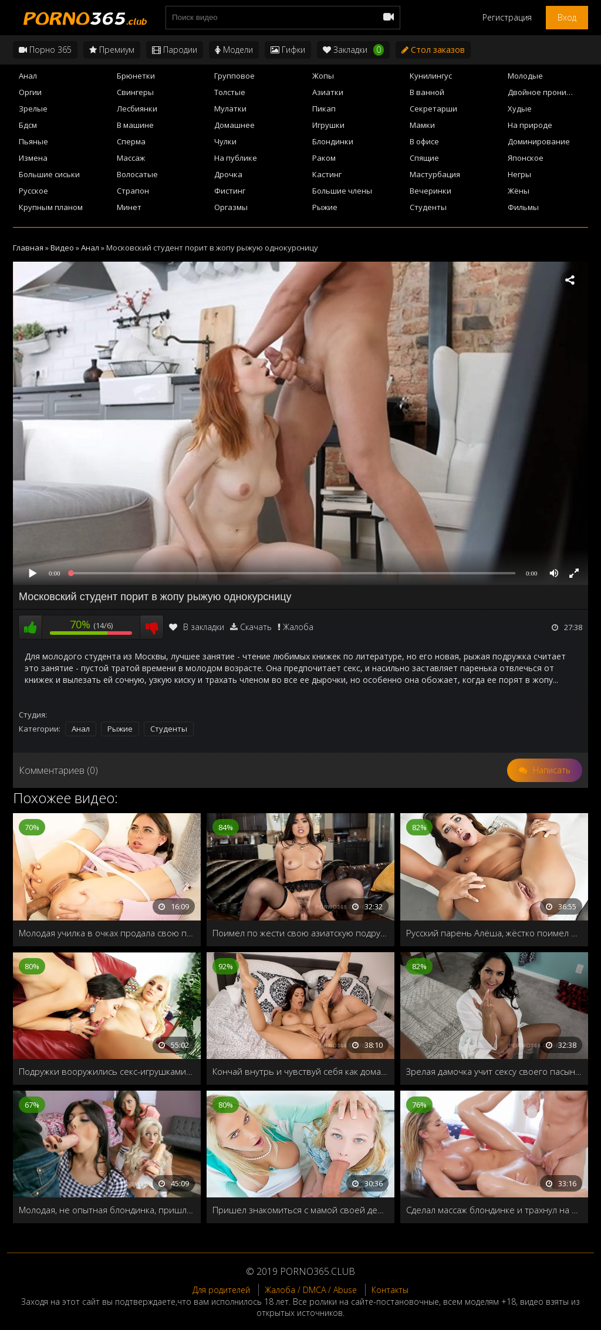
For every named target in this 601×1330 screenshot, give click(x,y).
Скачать (256, 626)
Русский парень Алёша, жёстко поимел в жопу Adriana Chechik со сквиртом (494, 933)
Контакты (390, 1289)
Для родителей (221, 1289)
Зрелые (33, 108)
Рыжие (324, 207)
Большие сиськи (49, 174)
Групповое (234, 75)
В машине (135, 125)
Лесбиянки (137, 108)
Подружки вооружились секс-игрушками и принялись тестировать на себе (107, 1071)
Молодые (525, 75)
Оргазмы (231, 207)
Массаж (131, 158)
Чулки (225, 141)
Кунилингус (431, 75)
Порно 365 (45, 49)
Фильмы (523, 207)
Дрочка (228, 174)
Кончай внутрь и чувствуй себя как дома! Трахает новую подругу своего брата (300, 1071)
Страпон (133, 190)
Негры (519, 174)
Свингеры (135, 92)
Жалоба (298, 626)
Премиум (111, 49)
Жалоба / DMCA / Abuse (311, 1289)
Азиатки (327, 92)
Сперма (131, 141)
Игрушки (328, 125)
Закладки (353, 50)
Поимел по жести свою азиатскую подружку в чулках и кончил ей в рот (300, 933)
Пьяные (33, 141)
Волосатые (137, 174)
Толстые (229, 92)
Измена (33, 158)
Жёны (518, 190)
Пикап (324, 108)
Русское (33, 190)
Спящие (424, 158)
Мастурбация (435, 174)
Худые (520, 108)
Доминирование (539, 141)
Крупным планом (51, 207)
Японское (525, 158)
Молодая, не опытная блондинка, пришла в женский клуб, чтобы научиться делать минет (107, 1210)
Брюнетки (136, 75)
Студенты (428, 207)
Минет (129, 207)
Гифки (288, 49)
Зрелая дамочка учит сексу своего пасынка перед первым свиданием (494, 1071)
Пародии (174, 49)
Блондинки (332, 141)
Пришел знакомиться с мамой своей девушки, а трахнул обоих (300, 1210)
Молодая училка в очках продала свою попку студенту (107, 933)
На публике (235, 158)
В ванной (427, 92)
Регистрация (507, 17)
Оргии (30, 92)
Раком (324, 158)
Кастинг (327, 174)
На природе (530, 125)
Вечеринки (430, 190)
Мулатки (230, 108)
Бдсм (28, 125)
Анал (28, 75)
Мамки (422, 125)
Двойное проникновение (548, 92)
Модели (234, 49)
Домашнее (234, 125)
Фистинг (229, 190)
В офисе (424, 141)
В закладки (196, 626)
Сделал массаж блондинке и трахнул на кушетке (494, 1210)
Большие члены (342, 190)
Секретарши (433, 108)
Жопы (323, 75)
